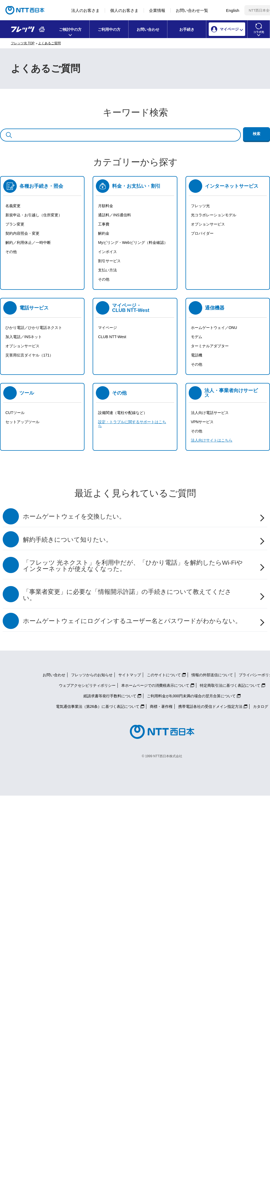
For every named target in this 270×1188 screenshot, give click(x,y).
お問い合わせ (148, 29)
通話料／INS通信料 (114, 215)
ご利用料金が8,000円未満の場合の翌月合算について (191, 696)
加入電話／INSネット (23, 337)
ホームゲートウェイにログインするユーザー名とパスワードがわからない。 (132, 621)
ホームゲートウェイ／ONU (214, 327)
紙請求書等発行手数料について (109, 696)
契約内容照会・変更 (22, 233)
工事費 (103, 224)
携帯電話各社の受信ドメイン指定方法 (210, 706)
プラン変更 (14, 224)
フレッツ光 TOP (23, 43)
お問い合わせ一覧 (192, 10)
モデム (196, 337)
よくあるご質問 (49, 43)
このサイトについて (164, 675)
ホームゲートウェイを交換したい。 (74, 516)
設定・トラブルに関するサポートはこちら (132, 424)
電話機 (196, 355)
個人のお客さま (124, 10)
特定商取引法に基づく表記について (230, 685)
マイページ (107, 327)
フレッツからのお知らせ (92, 675)
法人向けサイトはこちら (211, 440)
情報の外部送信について (212, 675)
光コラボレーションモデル (213, 215)
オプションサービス (208, 224)
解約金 (103, 233)
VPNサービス (202, 422)
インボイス (107, 252)
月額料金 (105, 206)
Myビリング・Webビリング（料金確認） (132, 242)
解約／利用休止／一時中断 (28, 242)
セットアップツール (22, 422)
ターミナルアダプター (210, 346)
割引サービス (109, 261)
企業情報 (157, 10)
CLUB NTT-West (112, 337)
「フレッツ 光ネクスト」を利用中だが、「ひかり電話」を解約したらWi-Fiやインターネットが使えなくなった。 (133, 565)
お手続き (186, 29)
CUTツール (15, 412)
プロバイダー (202, 233)
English (232, 10)
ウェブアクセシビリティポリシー (87, 685)
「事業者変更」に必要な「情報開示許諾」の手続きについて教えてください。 (127, 594)
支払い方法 (107, 270)
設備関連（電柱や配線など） (122, 412)
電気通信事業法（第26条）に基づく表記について (98, 706)
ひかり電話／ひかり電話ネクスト (33, 327)
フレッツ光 (200, 206)
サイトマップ (129, 675)
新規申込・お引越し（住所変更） (33, 215)
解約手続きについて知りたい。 (67, 539)
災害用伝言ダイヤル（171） (29, 355)
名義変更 (13, 206)
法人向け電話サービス (210, 412)
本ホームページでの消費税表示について (155, 685)
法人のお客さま (85, 10)
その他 (11, 252)
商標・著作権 (161, 706)
